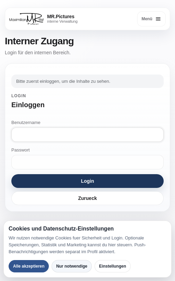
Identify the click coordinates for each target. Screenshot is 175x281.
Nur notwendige (71, 266)
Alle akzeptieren (28, 266)
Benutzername (26, 122)
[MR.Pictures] (43, 19)
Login (87, 181)
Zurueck (87, 198)
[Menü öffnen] (151, 18)
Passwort (20, 150)
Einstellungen (112, 266)
